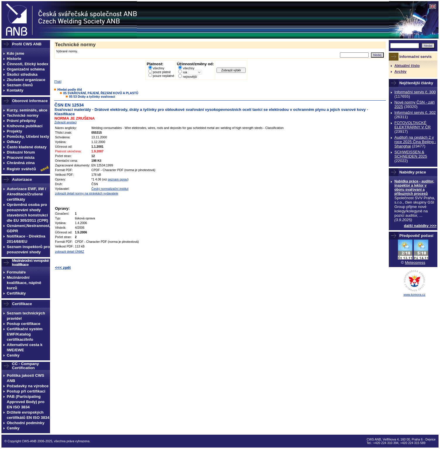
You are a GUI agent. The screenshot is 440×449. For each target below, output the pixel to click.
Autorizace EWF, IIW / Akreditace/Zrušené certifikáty (26, 194)
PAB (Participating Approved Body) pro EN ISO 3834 (25, 401)
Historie (14, 58)
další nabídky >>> (420, 225)
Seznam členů (20, 85)
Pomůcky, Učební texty (28, 136)
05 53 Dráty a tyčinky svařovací (92, 96)
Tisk (58, 81)
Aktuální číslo (407, 65)
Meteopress (415, 262)
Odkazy (13, 142)
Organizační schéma (26, 69)
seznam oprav (118, 179)
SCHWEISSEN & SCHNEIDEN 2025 (410, 154)
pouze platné (162, 72)
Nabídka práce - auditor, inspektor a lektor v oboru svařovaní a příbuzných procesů (414, 187)
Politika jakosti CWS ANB (25, 378)
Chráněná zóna (21, 163)
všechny (158, 68)
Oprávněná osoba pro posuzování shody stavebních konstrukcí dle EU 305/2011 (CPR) (27, 212)
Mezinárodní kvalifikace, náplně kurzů (24, 282)
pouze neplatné (163, 76)
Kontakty (15, 90)
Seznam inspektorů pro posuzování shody (28, 249)
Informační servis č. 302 (415, 112)
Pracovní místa (21, 157)
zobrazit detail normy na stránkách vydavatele (86, 193)
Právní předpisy (21, 120)
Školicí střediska (22, 74)
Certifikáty (16, 293)
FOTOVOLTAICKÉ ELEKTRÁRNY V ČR (412, 125)
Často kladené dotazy (27, 147)
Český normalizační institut (109, 188)
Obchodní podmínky (25, 423)
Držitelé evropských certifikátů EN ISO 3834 (28, 415)
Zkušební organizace (26, 80)
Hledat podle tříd (69, 89)
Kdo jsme (15, 53)
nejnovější (190, 76)
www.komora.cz (414, 294)
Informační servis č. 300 (415, 92)
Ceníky (13, 355)
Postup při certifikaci (26, 391)
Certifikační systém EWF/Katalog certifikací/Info (24, 334)
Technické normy (23, 115)
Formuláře (16, 272)
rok (185, 72)
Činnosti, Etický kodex (27, 64)
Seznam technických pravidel (26, 316)
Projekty (14, 131)
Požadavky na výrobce (28, 386)
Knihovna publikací (24, 126)
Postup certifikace (23, 323)
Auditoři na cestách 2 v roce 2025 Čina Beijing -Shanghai (415, 141)
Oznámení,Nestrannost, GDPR (28, 228)
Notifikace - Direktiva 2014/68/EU (26, 239)
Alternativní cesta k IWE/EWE (24, 347)
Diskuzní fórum (21, 152)
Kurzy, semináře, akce (27, 110)
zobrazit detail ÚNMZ (69, 251)
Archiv (400, 71)
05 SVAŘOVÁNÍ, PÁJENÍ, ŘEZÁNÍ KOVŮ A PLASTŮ (100, 93)
